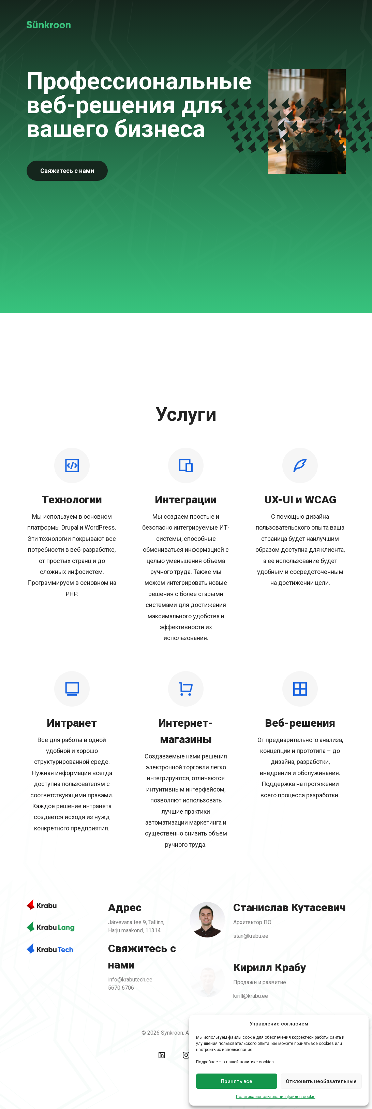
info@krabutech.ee (131, 979)
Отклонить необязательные (321, 1081)
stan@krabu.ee (249, 936)
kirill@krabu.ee (249, 995)
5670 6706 (122, 987)
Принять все (236, 1081)
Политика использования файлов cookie (275, 1096)
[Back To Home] (52, 24)
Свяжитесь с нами (67, 170)
